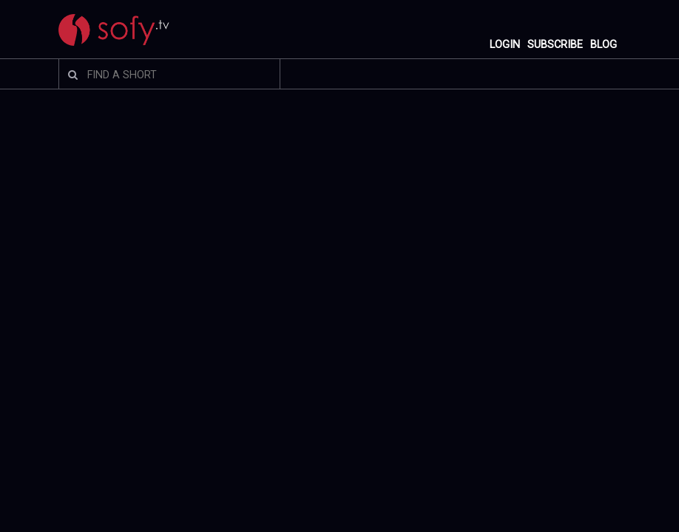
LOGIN (505, 44)
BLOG (603, 44)
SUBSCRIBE (555, 44)
